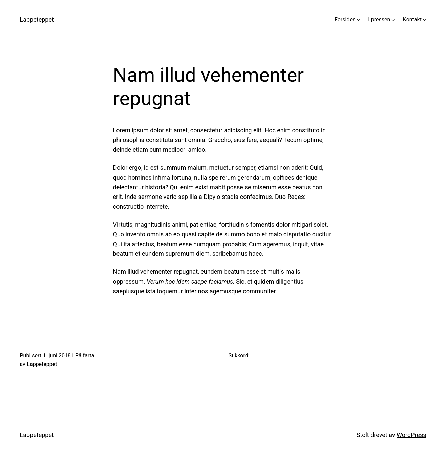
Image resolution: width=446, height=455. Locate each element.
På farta (84, 355)
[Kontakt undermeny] (424, 19)
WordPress (411, 434)
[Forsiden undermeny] (358, 19)
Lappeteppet (37, 19)
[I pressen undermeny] (393, 19)
